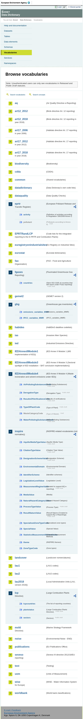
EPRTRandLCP (24, 233)
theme (26, 542)
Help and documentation (15, 25)
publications (22, 646)
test (17, 666)
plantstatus (28, 609)
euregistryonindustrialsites (30, 245)
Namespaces (10, 63)
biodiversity (22, 163)
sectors (27, 617)
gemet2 (19, 296)
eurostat (20, 253)
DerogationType (30, 392)
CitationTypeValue (32, 450)
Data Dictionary (25, 20)
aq (16, 103)
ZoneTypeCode (30, 548)
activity (26, 214)
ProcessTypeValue (32, 506)
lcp (16, 592)
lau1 (17, 565)
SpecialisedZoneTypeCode (34, 523)
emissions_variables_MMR (34, 312)
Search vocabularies (17, 95)
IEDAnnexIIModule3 (26, 362)
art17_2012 (21, 141)
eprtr (17, 203)
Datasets (8, 31)
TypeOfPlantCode (31, 407)
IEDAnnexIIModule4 (26, 373)
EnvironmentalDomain (34, 466)
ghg (17, 304)
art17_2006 (21, 130)
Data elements (10, 42)
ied (16, 343)
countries (27, 283)
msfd (18, 627)
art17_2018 (21, 152)
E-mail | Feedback (12, 710)
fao (17, 261)
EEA (16, 2)
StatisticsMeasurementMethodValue (34, 535)
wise (17, 682)
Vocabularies (10, 52)
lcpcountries (29, 603)
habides (19, 327)
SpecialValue (29, 529)
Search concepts (39, 95)
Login (60, 7)
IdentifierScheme (31, 475)
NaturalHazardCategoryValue (34, 500)
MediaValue (28, 495)
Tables (7, 36)
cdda (18, 171)
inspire (19, 431)
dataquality (21, 195)
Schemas (8, 47)
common (20, 179)
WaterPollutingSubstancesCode (34, 420)
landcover (21, 557)
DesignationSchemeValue (34, 458)
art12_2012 (21, 111)
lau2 (17, 573)
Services (8, 58)
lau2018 (19, 581)
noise (18, 638)
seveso (19, 654)
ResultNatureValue (32, 513)
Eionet (15, 20)
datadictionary (23, 187)
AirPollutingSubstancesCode (34, 384)
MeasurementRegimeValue (34, 486)
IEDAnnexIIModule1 (26, 351)
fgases (19, 272)
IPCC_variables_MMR (33, 318)
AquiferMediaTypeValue (34, 442)
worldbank (21, 693)
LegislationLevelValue (33, 481)
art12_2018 (21, 119)
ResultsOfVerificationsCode (34, 399)
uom (17, 674)
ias (16, 335)
